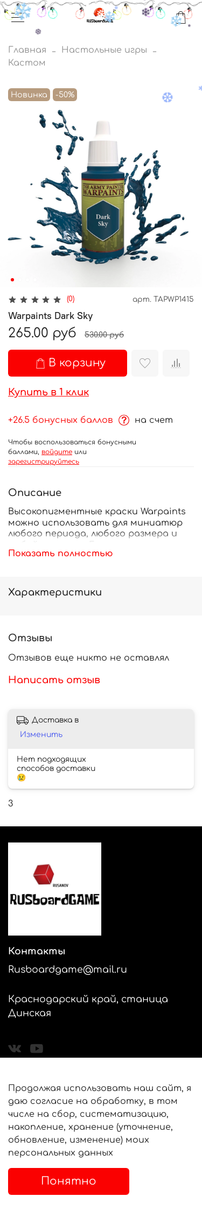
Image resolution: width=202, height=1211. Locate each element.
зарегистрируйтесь (43, 461)
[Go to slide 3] (27, 279)
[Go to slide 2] (20, 279)
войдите (56, 452)
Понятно (68, 1181)
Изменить (41, 735)
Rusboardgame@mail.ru (67, 969)
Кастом (27, 63)
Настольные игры (104, 50)
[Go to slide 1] (12, 279)
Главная (27, 50)
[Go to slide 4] (35, 279)
